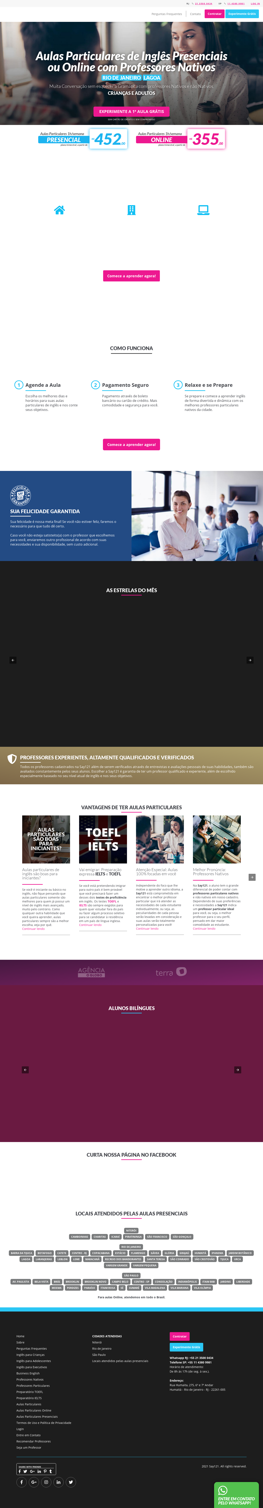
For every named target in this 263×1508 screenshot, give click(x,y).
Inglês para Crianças (30, 1355)
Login (20, 1429)
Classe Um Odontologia (145, 1085)
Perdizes (73, 1288)
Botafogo (45, 1253)
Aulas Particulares (28, 1404)
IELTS (100, 873)
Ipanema (217, 1253)
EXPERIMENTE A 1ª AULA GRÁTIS (131, 111)
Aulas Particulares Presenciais (37, 1417)
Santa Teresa (156, 1259)
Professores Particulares (33, 1386)
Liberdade (243, 1281)
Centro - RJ (79, 1253)
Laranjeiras (44, 1259)
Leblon (63, 1259)
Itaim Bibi (208, 1281)
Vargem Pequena (144, 1265)
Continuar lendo (33, 929)
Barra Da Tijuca (21, 1253)
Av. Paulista (21, 1281)
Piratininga (133, 1237)
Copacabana (101, 1253)
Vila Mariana (179, 1288)
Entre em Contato (28, 1435)
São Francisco (157, 1237)
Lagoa (26, 1259)
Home (20, 1336)
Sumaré (134, 1288)
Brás (57, 1281)
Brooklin (72, 1281)
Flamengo (138, 1253)
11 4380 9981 (236, 3)
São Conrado (179, 1259)
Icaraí (115, 1237)
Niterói (131, 1230)
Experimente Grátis (242, 14)
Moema (56, 1288)
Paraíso (89, 1288)
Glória (169, 1253)
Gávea (155, 1253)
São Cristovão (205, 1259)
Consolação (164, 1281)
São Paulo (131, 1275)
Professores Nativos (30, 1379)
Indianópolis (187, 1281)
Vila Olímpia (202, 1288)
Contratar (214, 14)
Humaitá (200, 1253)
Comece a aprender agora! (131, 275)
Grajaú (184, 1253)
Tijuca (224, 1259)
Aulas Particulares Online (33, 1410)
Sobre (20, 1342)
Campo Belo (120, 1281)
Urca (237, 1259)
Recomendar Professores (33, 1441)
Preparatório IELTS (29, 1398)
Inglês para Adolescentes (33, 1361)
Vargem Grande (117, 1265)
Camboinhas (79, 1237)
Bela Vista (41, 1281)
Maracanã (92, 1259)
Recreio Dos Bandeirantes (123, 1259)
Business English (28, 1373)
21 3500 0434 (203, 3)
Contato (195, 14)
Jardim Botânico (240, 1253)
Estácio (120, 1253)
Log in (255, 3)
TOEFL (115, 873)
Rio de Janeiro (131, 1247)
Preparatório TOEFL (29, 1392)
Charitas (100, 1237)
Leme (76, 1259)
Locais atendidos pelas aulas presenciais (120, 1361)
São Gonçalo (182, 1237)
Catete (61, 1253)
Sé (122, 1288)
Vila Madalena (155, 1288)
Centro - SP (141, 1281)
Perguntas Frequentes (167, 14)
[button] (12, 660)
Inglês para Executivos (31, 1367)
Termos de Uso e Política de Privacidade (43, 1423)
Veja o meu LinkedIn (134, 1101)
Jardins (225, 1281)
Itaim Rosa (108, 1288)
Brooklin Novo (95, 1281)
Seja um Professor (28, 1447)
